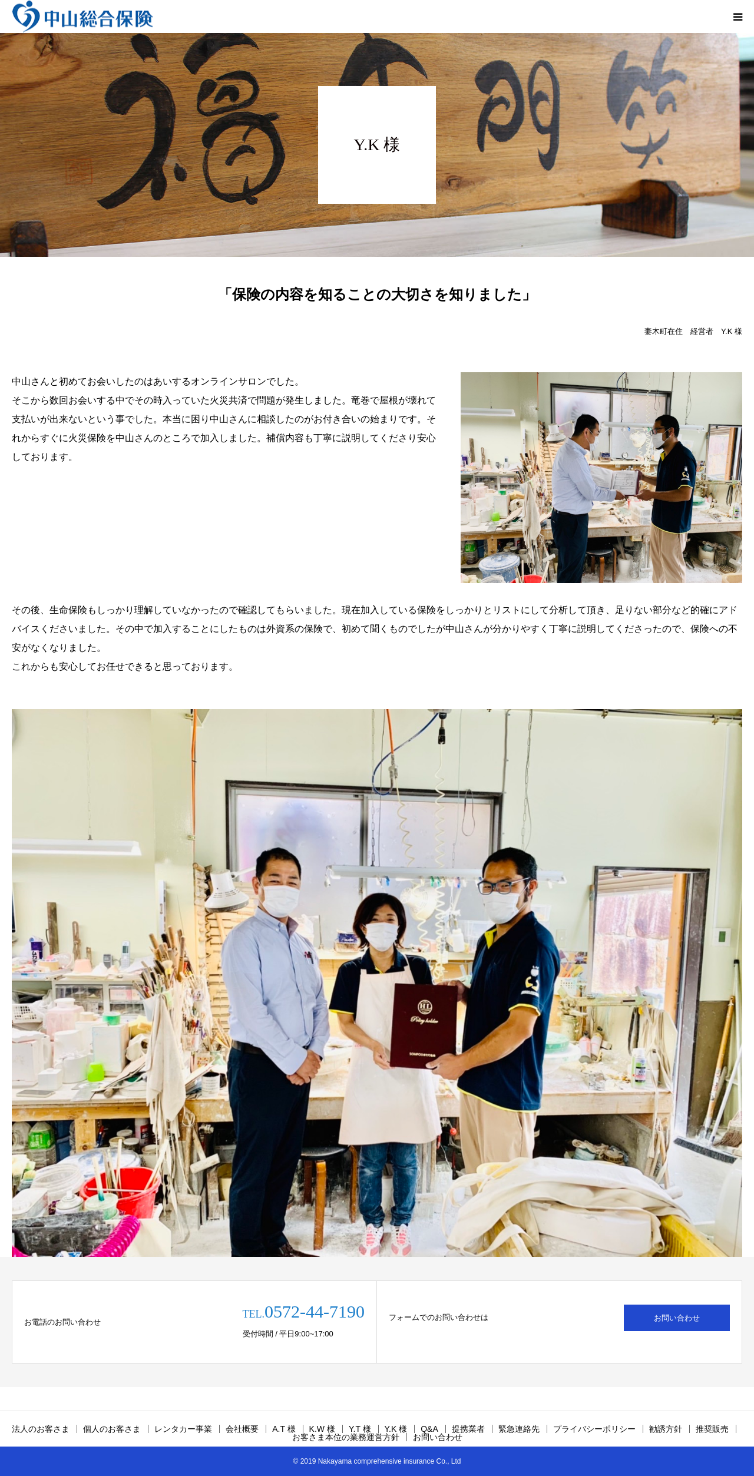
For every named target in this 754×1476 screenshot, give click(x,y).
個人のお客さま (112, 1429)
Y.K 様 (396, 1429)
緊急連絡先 (519, 1429)
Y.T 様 (360, 1429)
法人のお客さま (41, 1429)
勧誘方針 (665, 1429)
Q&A (429, 1429)
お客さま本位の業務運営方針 (345, 1437)
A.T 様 (283, 1429)
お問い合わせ (677, 1317)
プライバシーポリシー (594, 1429)
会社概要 (242, 1429)
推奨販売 (712, 1429)
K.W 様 (322, 1429)
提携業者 (468, 1429)
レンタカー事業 (183, 1429)
